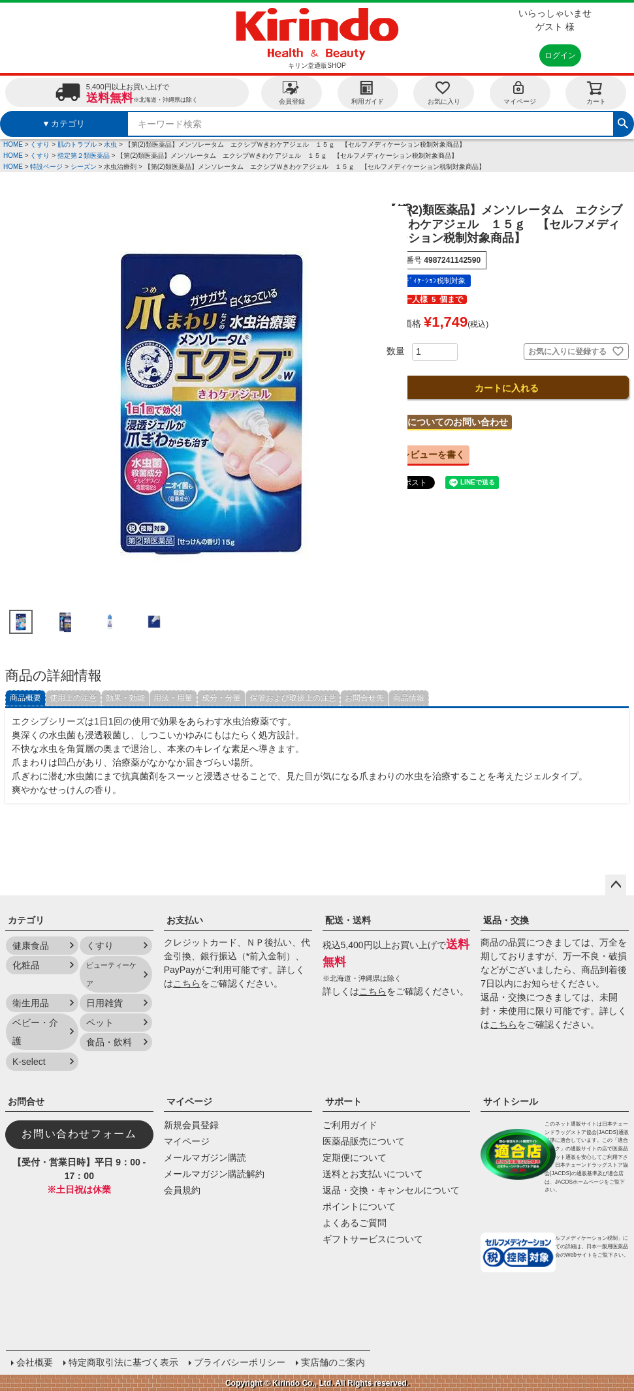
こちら (186, 983)
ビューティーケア (111, 974)
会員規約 (182, 1190)
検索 (623, 122)
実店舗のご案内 (332, 1361)
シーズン (84, 166)
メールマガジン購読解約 (214, 1174)
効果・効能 (125, 698)
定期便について (355, 1157)
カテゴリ (26, 920)
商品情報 (408, 698)
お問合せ (26, 1101)
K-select (29, 1061)
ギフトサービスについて (373, 1239)
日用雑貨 (104, 1003)
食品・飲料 (109, 1042)
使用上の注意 (73, 698)
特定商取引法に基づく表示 (123, 1361)
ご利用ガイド (350, 1125)
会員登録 (292, 92)
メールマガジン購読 (205, 1157)
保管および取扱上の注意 (293, 698)
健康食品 (30, 945)
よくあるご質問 (355, 1223)
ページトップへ (615, 885)
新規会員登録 (191, 1125)
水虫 (110, 144)
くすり (40, 144)
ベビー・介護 (35, 1031)
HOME (13, 144)
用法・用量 (173, 698)
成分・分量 (221, 698)
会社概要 (34, 1361)
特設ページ (46, 166)
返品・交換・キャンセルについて (391, 1190)
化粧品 (26, 965)
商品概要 (25, 698)
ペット (100, 1022)
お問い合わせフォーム (79, 1133)
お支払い (184, 920)
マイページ (519, 92)
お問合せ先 (364, 698)
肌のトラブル (77, 144)
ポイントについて (359, 1206)
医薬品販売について (364, 1141)
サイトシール (510, 1101)
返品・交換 (506, 920)
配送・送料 (348, 920)
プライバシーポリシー (239, 1361)
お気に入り (444, 92)
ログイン (560, 55)
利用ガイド (367, 92)
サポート (343, 1101)
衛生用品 (30, 1003)
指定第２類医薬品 (83, 155)
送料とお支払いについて (373, 1174)
